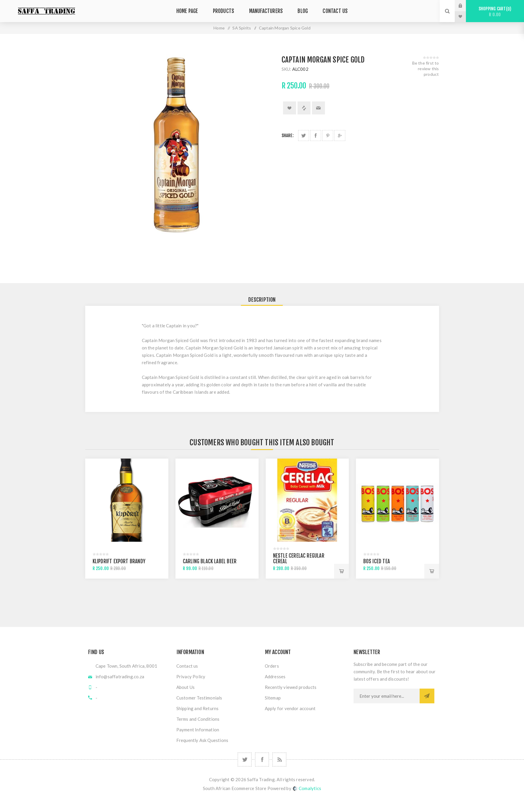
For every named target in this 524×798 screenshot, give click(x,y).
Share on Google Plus (339, 135)
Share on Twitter (303, 135)
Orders (272, 666)
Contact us (187, 666)
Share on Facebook (315, 135)
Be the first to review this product (425, 68)
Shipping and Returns (197, 708)
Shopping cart (495, 11)
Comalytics (307, 788)
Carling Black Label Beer (210, 561)
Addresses (275, 676)
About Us (185, 687)
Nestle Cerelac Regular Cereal (298, 558)
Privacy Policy (191, 676)
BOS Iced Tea (376, 561)
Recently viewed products (291, 687)
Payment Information (197, 729)
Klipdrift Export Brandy (119, 561)
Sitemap (273, 697)
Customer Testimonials (199, 697)
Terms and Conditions (198, 719)
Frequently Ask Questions (202, 740)
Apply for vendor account (290, 708)
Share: (288, 135)
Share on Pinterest (327, 135)
